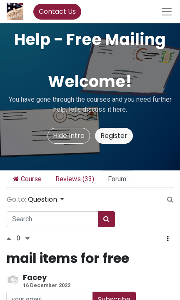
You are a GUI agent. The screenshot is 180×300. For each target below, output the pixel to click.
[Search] (106, 219)
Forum (117, 179)
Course (27, 179)
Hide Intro (69, 135)
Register (114, 135)
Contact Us (57, 11)
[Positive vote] (11, 238)
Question (43, 199)
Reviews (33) (74, 179)
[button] (168, 239)
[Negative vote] (27, 238)
